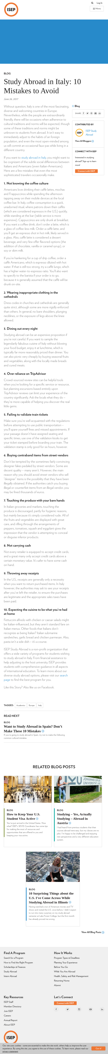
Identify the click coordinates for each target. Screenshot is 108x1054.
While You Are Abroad (64, 971)
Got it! (98, 1048)
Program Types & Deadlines (67, 957)
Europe (32, 705)
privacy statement (10, 1051)
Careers (7, 1015)
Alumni (57, 985)
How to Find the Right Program (18, 962)
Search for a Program (13, 957)
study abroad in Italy (33, 157)
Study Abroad (10, 971)
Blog (7, 73)
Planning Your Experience (65, 962)
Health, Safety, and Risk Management (71, 976)
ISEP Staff (8, 1002)
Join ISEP (8, 1011)
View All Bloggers (84, 141)
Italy (40, 705)
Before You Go (61, 967)
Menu (97, 8)
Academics (20, 705)
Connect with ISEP (86, 171)
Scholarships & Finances (14, 967)
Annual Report (10, 1020)
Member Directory (12, 1006)
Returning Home (61, 980)
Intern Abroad (10, 976)
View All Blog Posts (92, 932)
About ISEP (9, 1024)
